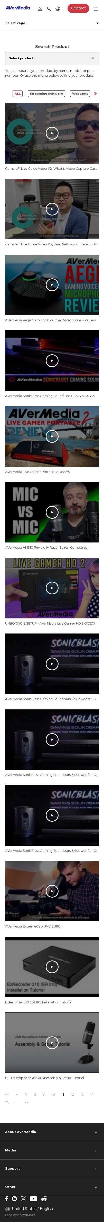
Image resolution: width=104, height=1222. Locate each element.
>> (26, 1103)
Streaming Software (46, 93)
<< (7, 1094)
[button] (95, 93)
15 (6, 1103)
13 (82, 1094)
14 (92, 1094)
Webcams (80, 93)
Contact (78, 8)
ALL (18, 93)
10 (53, 1094)
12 (72, 1094)
